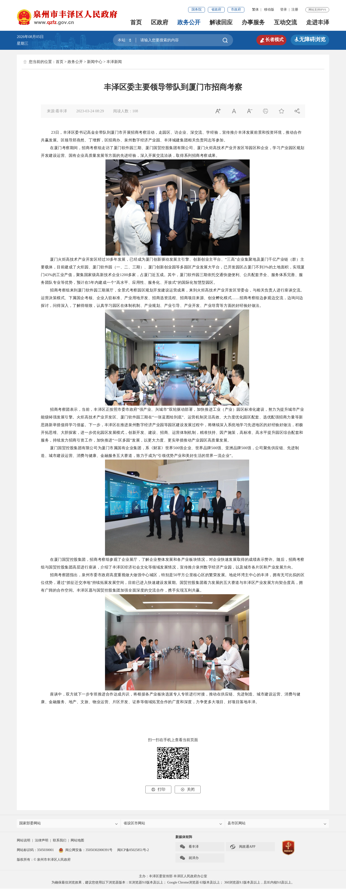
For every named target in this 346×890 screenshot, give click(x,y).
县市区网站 (277, 824)
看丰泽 (189, 848)
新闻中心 (94, 62)
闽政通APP (242, 848)
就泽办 (189, 859)
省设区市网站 (173, 824)
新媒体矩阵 (183, 838)
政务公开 (188, 22)
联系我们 (59, 842)
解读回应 (221, 22)
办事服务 (253, 22)
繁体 (255, 9)
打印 (158, 789)
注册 (294, 9)
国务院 (197, 9)
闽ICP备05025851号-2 (133, 851)
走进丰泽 (317, 22)
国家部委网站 (69, 824)
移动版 (269, 9)
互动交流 (285, 22)
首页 (136, 22)
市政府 (236, 9)
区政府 (159, 22)
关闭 (188, 789)
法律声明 (41, 842)
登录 (283, 9)
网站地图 (77, 842)
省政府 (216, 9)
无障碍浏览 (310, 39)
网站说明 (23, 842)
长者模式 (269, 39)
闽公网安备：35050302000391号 (85, 851)
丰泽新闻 (114, 62)
